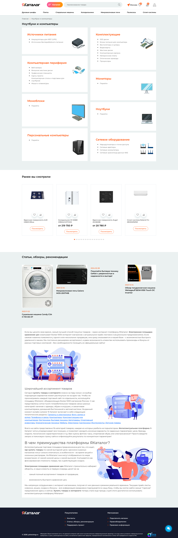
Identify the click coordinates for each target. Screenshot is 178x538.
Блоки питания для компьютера (113, 42)
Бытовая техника (59, 420)
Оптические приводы (109, 58)
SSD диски (104, 39)
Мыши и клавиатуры (40, 83)
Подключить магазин (119, 518)
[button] (74, 239)
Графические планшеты (41, 73)
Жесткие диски (106, 50)
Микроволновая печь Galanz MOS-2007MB (70, 292)
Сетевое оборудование (113, 139)
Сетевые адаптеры (108, 147)
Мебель (63, 423)
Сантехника (84, 423)
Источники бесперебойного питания (47, 42)
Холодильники (87, 12)
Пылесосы (131, 12)
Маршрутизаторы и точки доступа (114, 144)
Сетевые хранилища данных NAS (114, 153)
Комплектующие (108, 34)
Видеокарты (105, 48)
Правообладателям (118, 522)
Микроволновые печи (110, 12)
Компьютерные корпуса (110, 53)
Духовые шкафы (29, 12)
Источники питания (41, 34)
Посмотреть (37, 229)
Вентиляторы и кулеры (110, 45)
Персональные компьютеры (48, 135)
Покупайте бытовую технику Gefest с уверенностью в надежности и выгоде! (104, 273)
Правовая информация (120, 525)
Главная (25, 19)
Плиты (46, 12)
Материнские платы (108, 56)
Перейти (35, 106)
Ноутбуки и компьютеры (41, 19)
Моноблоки (35, 101)
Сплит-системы (149, 12)
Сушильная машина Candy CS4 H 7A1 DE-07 (37, 316)
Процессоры (105, 61)
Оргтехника (44, 420)
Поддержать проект (75, 525)
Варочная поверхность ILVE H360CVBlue (35, 221)
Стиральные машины (65, 12)
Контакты (71, 518)
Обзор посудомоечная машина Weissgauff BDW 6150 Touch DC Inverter (140, 290)
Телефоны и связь (39, 417)
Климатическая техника (47, 423)
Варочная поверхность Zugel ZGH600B (105, 221)
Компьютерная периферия (47, 62)
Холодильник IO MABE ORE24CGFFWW (68, 221)
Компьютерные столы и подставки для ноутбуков (47, 79)
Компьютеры (55, 417)
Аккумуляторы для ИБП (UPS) (44, 39)
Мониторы (103, 78)
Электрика (73, 423)
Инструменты (97, 423)
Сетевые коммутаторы (109, 150)
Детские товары (113, 423)
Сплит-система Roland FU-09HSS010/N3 (138, 221)
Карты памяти (37, 76)
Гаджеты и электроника (59, 415)
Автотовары (74, 420)
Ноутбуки (103, 109)
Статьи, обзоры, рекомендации (80, 522)
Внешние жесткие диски (42, 70)
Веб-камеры (36, 68)
